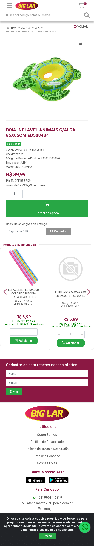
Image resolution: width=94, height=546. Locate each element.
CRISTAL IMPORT (25, 166)
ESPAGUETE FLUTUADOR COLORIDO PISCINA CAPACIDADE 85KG (23, 293)
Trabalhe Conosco (47, 456)
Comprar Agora (47, 213)
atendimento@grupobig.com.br (47, 503)
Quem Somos (47, 435)
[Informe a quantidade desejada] (14, 194)
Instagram (47, 509)
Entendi (48, 536)
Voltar (81, 26)
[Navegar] (5, 292)
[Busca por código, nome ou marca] (43, 15)
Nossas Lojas (47, 463)
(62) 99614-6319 (47, 497)
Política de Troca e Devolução (47, 449)
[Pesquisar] (87, 15)
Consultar (58, 231)
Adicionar (23, 340)
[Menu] (9, 5)
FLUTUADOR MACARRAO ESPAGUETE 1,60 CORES (70, 294)
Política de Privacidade (47, 442)
